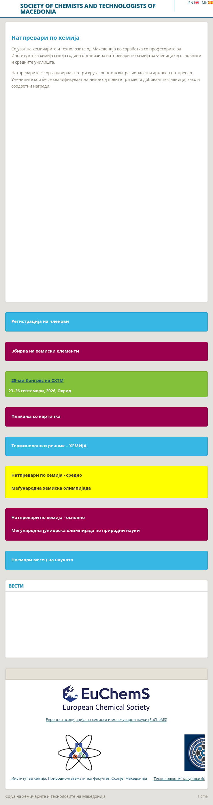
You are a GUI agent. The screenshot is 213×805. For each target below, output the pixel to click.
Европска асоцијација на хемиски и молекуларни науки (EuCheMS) (106, 719)
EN (193, 2)
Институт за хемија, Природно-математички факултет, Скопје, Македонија (79, 758)
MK (207, 2)
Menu (181, 6)
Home (203, 796)
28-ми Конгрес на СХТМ (37, 380)
